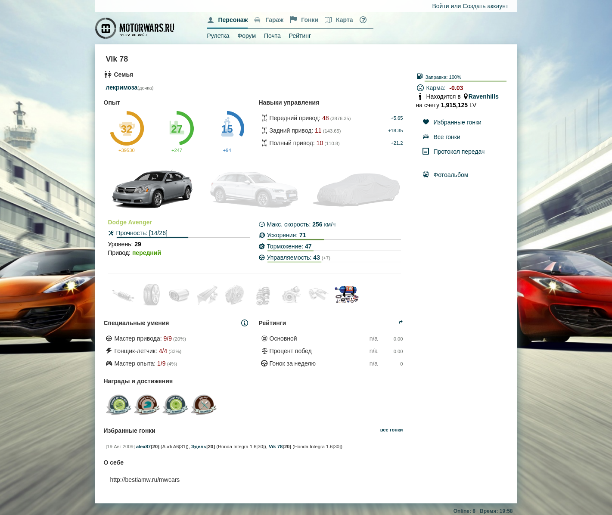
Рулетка (218, 35)
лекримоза (122, 87)
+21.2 (397, 143)
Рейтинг (300, 35)
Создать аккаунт (485, 6)
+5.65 (397, 118)
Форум (247, 35)
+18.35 (395, 130)
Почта (272, 35)
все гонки (391, 429)
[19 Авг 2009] (120, 446)
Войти (440, 6)
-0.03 (456, 87)
